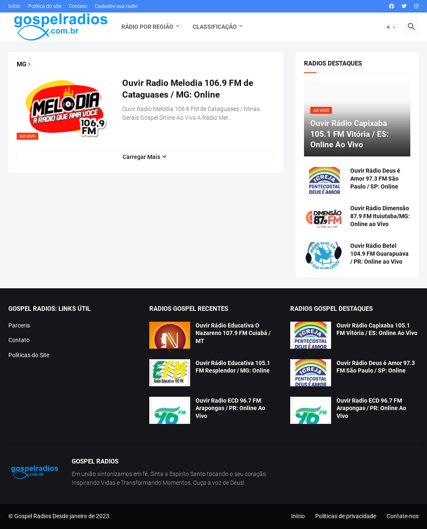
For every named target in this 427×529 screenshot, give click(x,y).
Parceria (19, 325)
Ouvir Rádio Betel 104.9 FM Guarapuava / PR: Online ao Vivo (379, 253)
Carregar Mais (141, 157)
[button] (391, 27)
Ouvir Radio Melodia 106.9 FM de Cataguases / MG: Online (187, 89)
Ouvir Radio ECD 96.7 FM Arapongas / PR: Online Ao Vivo (230, 408)
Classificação (215, 26)
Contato (78, 6)
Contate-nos (403, 516)
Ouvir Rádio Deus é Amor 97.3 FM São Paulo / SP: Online (375, 178)
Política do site (44, 6)
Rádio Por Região (147, 26)
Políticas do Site (28, 355)
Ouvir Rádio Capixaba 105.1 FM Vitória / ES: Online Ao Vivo (377, 329)
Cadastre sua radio (116, 6)
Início (14, 6)
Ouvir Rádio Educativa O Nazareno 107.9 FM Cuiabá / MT (233, 333)
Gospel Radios (32, 516)
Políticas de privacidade (345, 516)
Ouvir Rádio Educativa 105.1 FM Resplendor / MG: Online (233, 367)
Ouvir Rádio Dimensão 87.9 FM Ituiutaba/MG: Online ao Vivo (380, 216)
